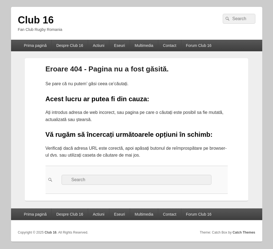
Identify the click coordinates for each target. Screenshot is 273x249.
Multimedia (144, 45)
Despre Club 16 (69, 45)
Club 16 (36, 20)
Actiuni (98, 45)
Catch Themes (243, 232)
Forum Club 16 (199, 45)
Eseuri (119, 45)
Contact (169, 45)
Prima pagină (35, 45)
